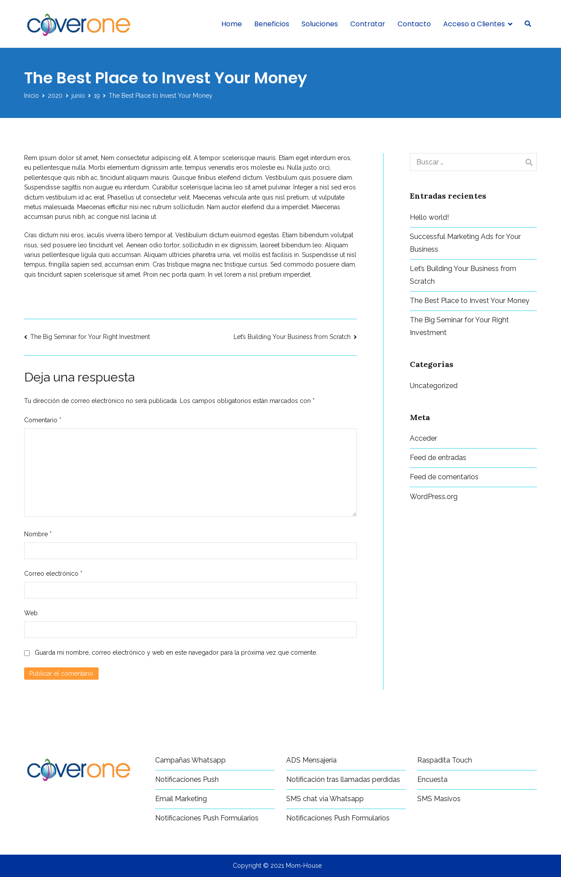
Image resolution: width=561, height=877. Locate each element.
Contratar (367, 24)
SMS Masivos (439, 799)
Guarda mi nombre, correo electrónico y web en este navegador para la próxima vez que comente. (176, 652)
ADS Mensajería (311, 760)
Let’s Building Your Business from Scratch (292, 336)
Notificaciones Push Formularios (207, 818)
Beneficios (271, 24)
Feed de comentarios (444, 477)
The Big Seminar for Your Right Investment (90, 336)
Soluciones (320, 24)
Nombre (38, 534)
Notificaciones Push (187, 779)
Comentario (42, 420)
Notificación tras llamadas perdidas (343, 779)
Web (31, 613)
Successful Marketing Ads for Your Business (465, 242)
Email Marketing (181, 799)
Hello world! (429, 217)
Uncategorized (434, 385)
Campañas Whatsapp (190, 760)
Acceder (423, 438)
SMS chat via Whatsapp (325, 799)
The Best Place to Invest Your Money (469, 300)
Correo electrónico (53, 573)
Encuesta (432, 779)
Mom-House (304, 865)
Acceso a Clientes (474, 24)
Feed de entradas (438, 457)
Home (231, 24)
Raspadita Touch (444, 760)
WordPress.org (434, 496)
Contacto (414, 24)
